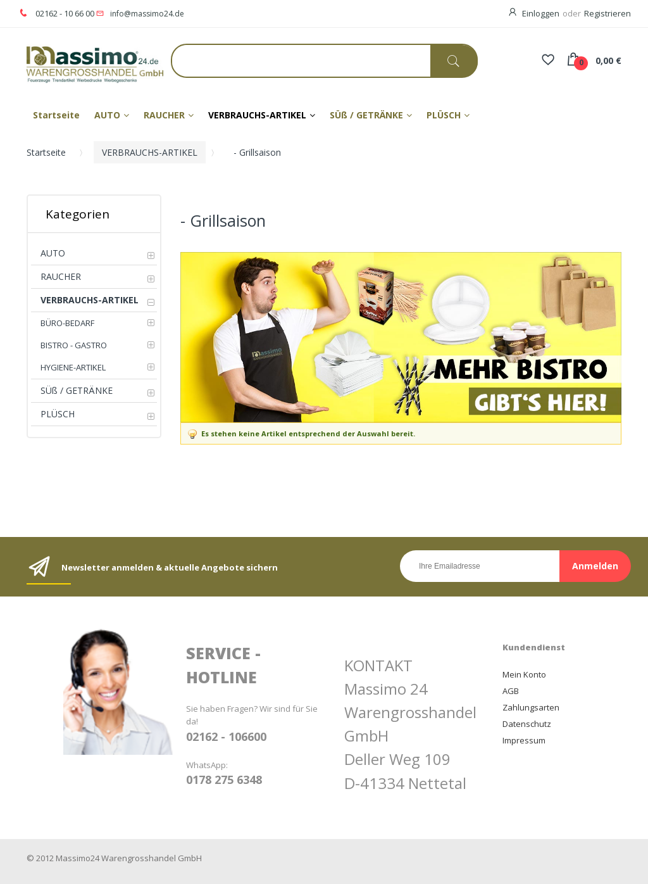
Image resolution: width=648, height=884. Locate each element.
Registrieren (607, 13)
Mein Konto (524, 674)
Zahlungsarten (530, 707)
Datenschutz (526, 723)
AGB (510, 691)
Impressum (523, 740)
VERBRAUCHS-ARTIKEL (149, 152)
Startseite (46, 152)
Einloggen (540, 13)
